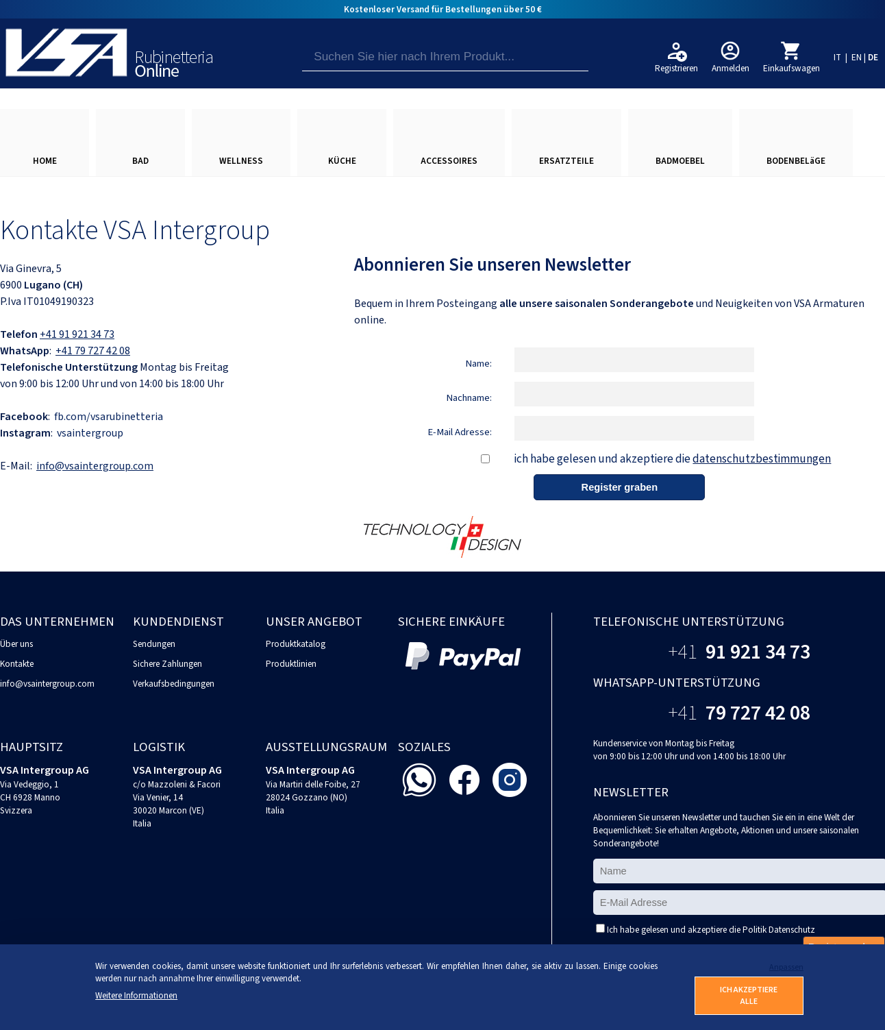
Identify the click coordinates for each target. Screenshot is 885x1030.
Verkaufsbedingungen (173, 683)
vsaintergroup (90, 433)
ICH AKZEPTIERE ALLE (748, 995)
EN (856, 57)
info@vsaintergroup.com (94, 466)
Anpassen (786, 967)
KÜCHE (342, 160)
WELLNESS (241, 160)
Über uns (16, 643)
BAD (140, 160)
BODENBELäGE (795, 160)
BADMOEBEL (680, 160)
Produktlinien (291, 663)
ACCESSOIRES (449, 160)
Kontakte (17, 663)
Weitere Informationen (136, 996)
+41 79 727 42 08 (92, 350)
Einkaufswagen (791, 68)
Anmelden (730, 68)
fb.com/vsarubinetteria (108, 416)
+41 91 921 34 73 (77, 334)
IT (837, 57)
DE (873, 57)
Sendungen (154, 643)
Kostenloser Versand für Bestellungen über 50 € (443, 9)
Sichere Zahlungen (167, 663)
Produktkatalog (295, 643)
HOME (45, 160)
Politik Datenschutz (779, 929)
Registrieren (676, 68)
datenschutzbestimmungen (762, 458)
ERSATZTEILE (566, 160)
